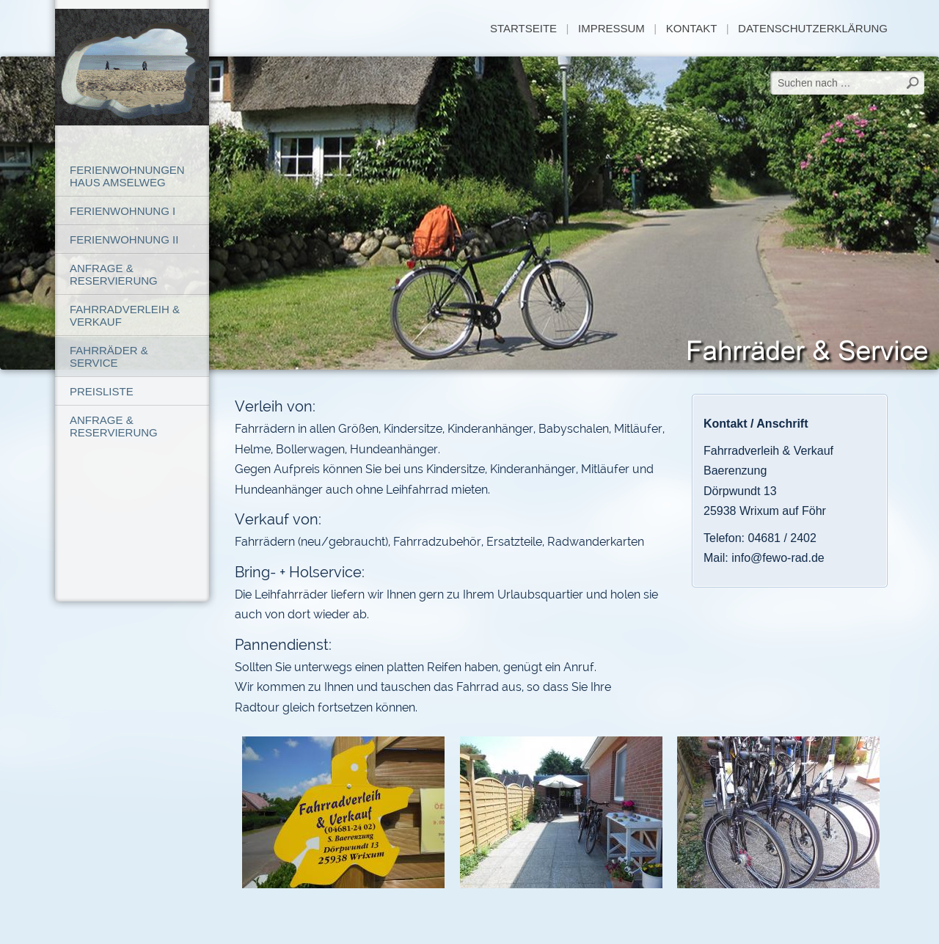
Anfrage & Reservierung (114, 274)
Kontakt (691, 28)
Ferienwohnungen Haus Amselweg (127, 176)
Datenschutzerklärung (813, 28)
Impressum (611, 28)
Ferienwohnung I (122, 211)
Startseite (523, 28)
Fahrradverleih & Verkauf (125, 315)
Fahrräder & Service (109, 356)
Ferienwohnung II (124, 239)
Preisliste (102, 391)
